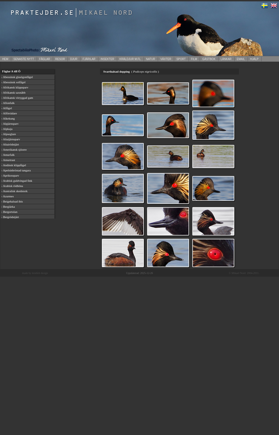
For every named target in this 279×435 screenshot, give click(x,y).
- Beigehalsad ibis (12, 201)
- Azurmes (7, 196)
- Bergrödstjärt (10, 217)
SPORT (181, 59)
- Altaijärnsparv (10, 139)
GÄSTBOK (208, 59)
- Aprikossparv (10, 175)
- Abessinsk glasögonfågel (17, 77)
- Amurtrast (8, 160)
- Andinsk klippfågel (13, 165)
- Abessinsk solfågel (13, 82)
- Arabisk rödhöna (12, 185)
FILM (194, 59)
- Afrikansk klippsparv (14, 87)
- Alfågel (6, 108)
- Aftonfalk (8, 103)
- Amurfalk (8, 154)
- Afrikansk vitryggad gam (17, 97)
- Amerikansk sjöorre (14, 149)
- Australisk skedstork (14, 191)
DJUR (73, 59)
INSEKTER (107, 59)
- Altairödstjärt (10, 144)
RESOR (60, 59)
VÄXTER (165, 59)
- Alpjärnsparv (10, 123)
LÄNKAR (226, 59)
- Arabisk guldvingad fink (16, 180)
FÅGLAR (44, 59)
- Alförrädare (9, 113)
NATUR (150, 59)
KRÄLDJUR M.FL (130, 59)
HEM (5, 59)
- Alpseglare (8, 134)
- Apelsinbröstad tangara (16, 170)
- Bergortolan (9, 211)
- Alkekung (8, 118)
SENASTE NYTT (23, 59)
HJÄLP (254, 59)
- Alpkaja (7, 128)
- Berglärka (8, 206)
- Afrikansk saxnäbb (13, 92)
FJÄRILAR (89, 59)
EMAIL (241, 59)
